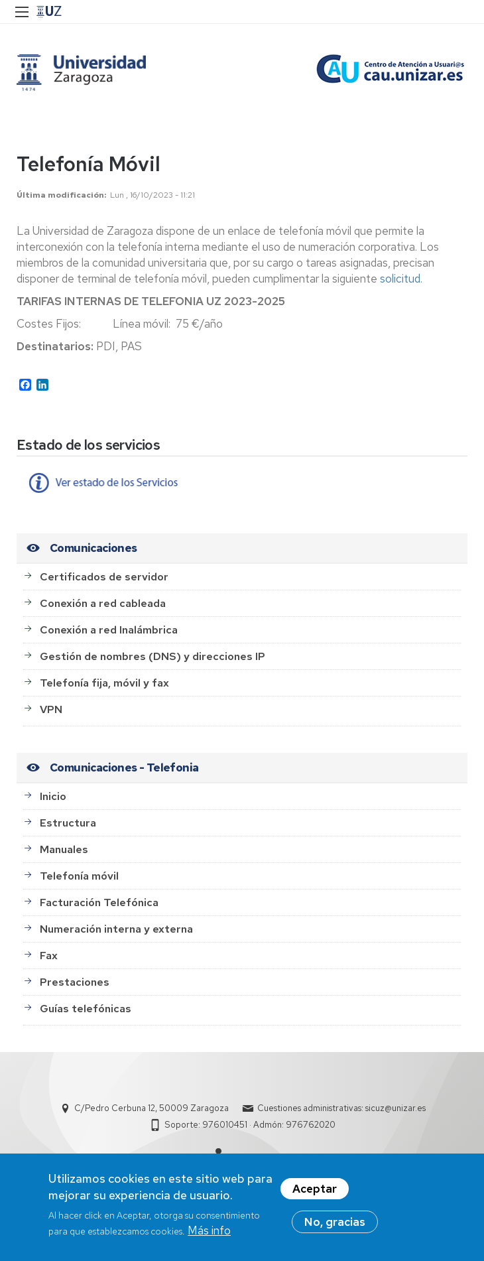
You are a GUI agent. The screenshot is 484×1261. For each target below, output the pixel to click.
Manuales (64, 849)
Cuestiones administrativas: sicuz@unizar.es (341, 1108)
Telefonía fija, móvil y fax (104, 683)
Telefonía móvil (79, 876)
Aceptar (314, 1194)
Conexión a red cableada (103, 603)
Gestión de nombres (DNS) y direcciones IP (152, 656)
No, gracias (334, 1228)
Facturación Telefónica (99, 902)
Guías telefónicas (85, 1009)
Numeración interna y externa (116, 929)
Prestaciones (74, 982)
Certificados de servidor (104, 577)
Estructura (68, 823)
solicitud (400, 278)
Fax (49, 955)
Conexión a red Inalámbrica (109, 630)
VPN (51, 709)
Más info (209, 1236)
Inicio (53, 796)
